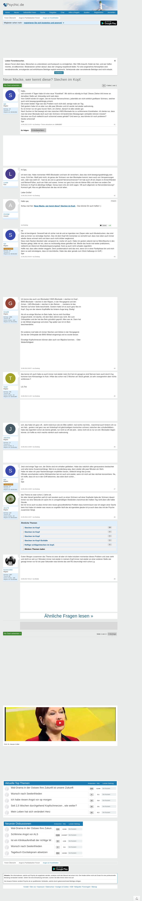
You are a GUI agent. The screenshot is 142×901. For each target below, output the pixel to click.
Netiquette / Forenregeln (82, 887)
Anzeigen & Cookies (62, 887)
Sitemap (94, 887)
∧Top (136, 898)
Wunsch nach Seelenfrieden (26, 793)
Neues (16, 12)
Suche (42, 12)
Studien (87, 12)
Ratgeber (52, 12)
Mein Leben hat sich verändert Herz (30, 811)
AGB (71, 887)
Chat (62, 12)
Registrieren (98, 12)
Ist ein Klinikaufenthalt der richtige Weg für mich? (38, 840)
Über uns (33, 887)
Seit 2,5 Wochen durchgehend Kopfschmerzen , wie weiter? (44, 805)
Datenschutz (50, 887)
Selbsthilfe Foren (29, 12)
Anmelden (111, 12)
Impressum (40, 887)
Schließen (59, 73)
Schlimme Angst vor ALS (24, 834)
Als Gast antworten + (12, 85)
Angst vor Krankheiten (51, 863)
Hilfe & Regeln (74, 12)
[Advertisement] (68, 597)
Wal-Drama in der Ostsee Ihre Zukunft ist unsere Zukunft (42, 787)
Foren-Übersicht (10, 863)
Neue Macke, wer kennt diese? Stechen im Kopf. (42, 79)
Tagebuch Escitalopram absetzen (29, 852)
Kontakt (26, 887)
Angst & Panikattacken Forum (29, 863)
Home (7, 12)
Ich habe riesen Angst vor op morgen (31, 799)
